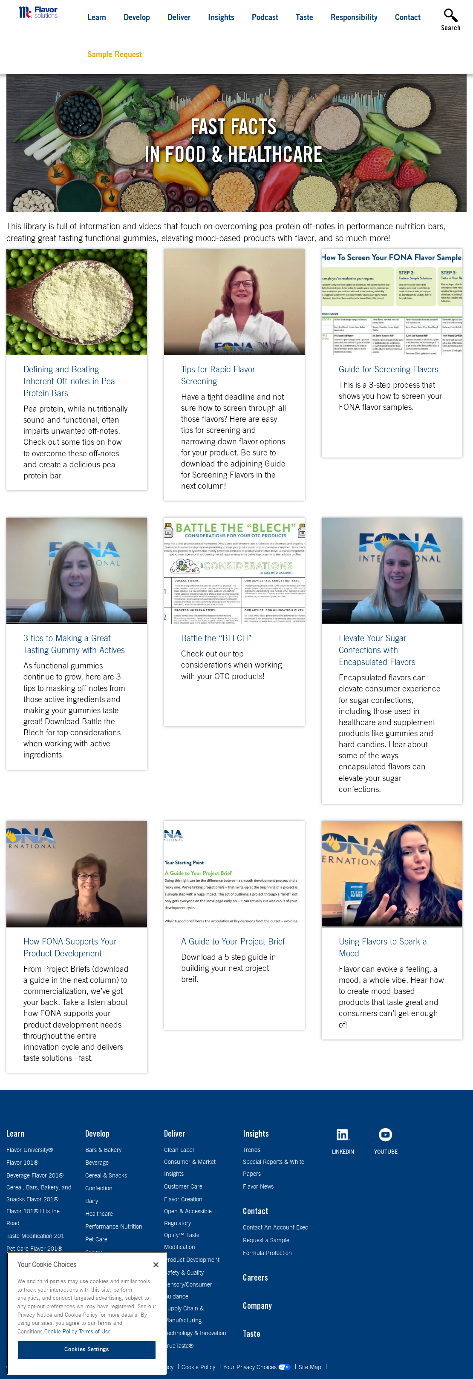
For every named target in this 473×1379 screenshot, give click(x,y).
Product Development (191, 1260)
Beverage (97, 1163)
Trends (251, 1150)
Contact (408, 18)
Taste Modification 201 (35, 1236)
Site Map (311, 1367)
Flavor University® (29, 1150)
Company (257, 1307)
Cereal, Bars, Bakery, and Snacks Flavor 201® (39, 1194)
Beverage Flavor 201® (34, 1176)
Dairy (91, 1201)
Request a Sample (266, 1241)
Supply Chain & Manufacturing (184, 1315)
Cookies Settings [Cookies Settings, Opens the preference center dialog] (86, 1356)
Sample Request (114, 55)
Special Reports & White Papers (273, 1168)
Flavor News (258, 1187)
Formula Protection (267, 1253)
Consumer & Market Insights (190, 1168)
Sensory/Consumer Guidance (188, 1291)
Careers (255, 1279)
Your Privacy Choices (257, 1367)
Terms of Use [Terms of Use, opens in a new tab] (95, 1338)
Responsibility (354, 18)
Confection (98, 1189)
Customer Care (183, 1187)
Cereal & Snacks (106, 1176)
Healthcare (99, 1214)
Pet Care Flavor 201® (34, 1249)
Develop (137, 18)
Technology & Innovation (195, 1333)
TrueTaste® (178, 1346)
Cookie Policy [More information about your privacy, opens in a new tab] (61, 1338)
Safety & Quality (184, 1273)
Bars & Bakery (103, 1150)
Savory (93, 1252)
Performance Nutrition (113, 1227)
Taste (304, 18)
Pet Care (96, 1240)
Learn (96, 18)
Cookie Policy (199, 1367)
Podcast (265, 18)
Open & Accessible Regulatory (188, 1217)
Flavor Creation (183, 1200)
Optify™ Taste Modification (181, 1241)
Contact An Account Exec (275, 1228)
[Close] (156, 1271)
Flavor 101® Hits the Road (33, 1217)
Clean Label (179, 1150)
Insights (221, 18)
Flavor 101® (22, 1163)
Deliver (178, 18)
